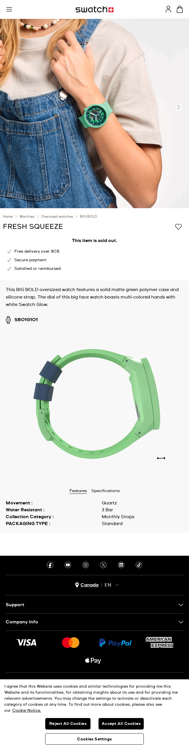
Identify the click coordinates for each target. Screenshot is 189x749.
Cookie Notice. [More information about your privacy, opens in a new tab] (26, 711)
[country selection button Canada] (87, 585)
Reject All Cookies (67, 724)
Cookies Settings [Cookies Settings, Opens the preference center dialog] (94, 739)
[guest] (168, 9)
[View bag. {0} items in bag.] (179, 9)
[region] (94, 714)
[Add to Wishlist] (178, 226)
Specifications (105, 491)
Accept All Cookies (121, 724)
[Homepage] (94, 9)
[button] (9, 9)
